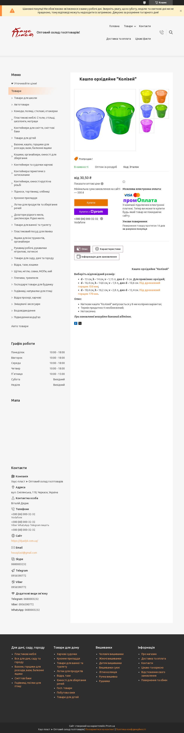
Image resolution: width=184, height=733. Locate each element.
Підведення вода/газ (27, 317)
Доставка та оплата (118, 38)
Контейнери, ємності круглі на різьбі (32, 183)
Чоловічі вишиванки (111, 654)
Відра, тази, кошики (26, 264)
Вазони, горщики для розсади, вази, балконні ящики (29, 670)
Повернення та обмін (154, 680)
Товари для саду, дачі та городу (34, 258)
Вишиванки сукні (109, 667)
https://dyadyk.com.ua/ (24, 540)
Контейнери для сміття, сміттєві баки (34, 129)
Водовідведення (24, 310)
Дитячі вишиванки (110, 663)
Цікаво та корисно (152, 667)
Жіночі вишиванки (110, 658)
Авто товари (19, 326)
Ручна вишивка (108, 676)
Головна (114, 26)
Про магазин (149, 654)
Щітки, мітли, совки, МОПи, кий (33, 271)
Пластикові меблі (25, 654)
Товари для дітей (25, 137)
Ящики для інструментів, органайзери (29, 240)
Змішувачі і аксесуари (27, 303)
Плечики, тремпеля (26, 277)
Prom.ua (110, 726)
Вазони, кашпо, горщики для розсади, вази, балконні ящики (33, 146)
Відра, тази (64, 675)
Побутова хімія (66, 692)
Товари (128, 26)
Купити (91, 202)
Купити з (91, 211)
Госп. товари (64, 688)
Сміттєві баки (23, 678)
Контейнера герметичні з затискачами (29, 173)
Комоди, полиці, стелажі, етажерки (36, 111)
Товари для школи (25, 97)
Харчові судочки (67, 654)
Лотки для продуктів (70, 671)
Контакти (145, 26)
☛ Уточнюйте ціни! (24, 83)
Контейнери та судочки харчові (33, 164)
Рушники (104, 681)
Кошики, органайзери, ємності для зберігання (35, 156)
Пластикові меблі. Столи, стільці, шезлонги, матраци (34, 119)
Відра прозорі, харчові (27, 297)
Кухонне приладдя (25, 197)
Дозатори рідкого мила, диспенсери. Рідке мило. (29, 216)
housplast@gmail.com (24, 552)
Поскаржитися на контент (99, 729)
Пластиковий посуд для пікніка (33, 231)
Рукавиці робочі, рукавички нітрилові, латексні (30, 249)
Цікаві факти (143, 38)
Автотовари (21, 104)
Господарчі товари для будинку (33, 284)
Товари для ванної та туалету (32, 224)
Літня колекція (108, 672)
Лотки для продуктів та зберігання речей (35, 206)
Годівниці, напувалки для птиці (33, 291)
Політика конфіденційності (131, 729)
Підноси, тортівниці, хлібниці (32, 191)
